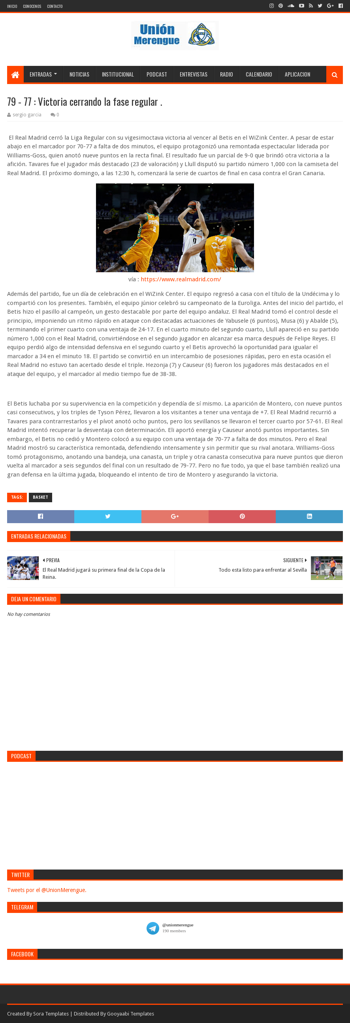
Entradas (41, 74)
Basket (40, 497)
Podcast (157, 74)
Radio (226, 74)
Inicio (12, 6)
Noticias (79, 74)
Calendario (259, 74)
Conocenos (32, 6)
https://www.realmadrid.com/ (181, 279)
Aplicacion (297, 74)
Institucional (118, 74)
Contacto (54, 6)
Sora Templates (51, 1014)
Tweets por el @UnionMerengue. (47, 890)
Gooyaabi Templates (130, 1014)
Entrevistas (193, 74)
